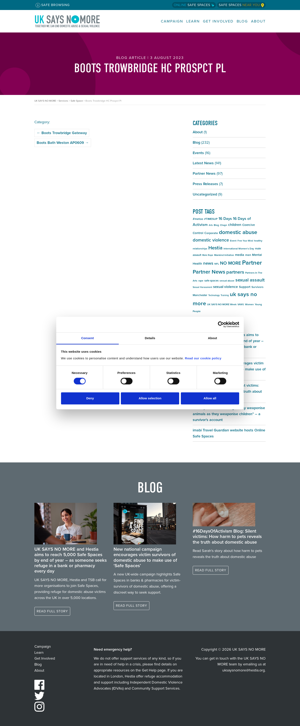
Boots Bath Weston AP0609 (63, 142)
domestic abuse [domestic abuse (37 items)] (238, 232)
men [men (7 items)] (248, 255)
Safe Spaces (194, 4)
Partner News (204, 173)
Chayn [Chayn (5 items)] (223, 225)
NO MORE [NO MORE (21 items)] (230, 263)
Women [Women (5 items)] (249, 304)
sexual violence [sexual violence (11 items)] (225, 286)
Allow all (210, 398)
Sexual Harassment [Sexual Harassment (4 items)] (202, 287)
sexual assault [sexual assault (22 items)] (250, 279)
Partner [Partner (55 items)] (252, 262)
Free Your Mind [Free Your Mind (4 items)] (245, 240)
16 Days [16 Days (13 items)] (225, 218)
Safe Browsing (53, 4)
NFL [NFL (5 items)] (216, 264)
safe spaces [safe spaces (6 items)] (211, 281)
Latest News (203, 163)
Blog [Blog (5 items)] (216, 225)
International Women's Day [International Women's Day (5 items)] (239, 248)
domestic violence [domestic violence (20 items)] (211, 240)
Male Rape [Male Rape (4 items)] (207, 255)
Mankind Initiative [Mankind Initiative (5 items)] (224, 255)
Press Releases (205, 184)
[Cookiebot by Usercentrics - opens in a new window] (221, 324)
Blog (242, 21)
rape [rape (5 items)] (200, 281)
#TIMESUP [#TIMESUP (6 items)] (211, 219)
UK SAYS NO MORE (71, 21)
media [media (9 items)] (239, 254)
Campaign (172, 21)
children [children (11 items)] (234, 224)
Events (198, 153)
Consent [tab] (87, 338)
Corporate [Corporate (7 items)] (211, 233)
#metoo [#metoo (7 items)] (198, 219)
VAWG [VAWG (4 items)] (241, 304)
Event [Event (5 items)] (233, 241)
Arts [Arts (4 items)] (211, 225)
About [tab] (212, 338)
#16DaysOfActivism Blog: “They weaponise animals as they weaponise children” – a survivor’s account (229, 414)
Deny (90, 398)
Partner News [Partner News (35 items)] (209, 272)
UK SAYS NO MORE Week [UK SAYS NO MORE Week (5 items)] (221, 304)
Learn (193, 21)
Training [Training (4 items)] (225, 295)
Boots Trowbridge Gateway (62, 133)
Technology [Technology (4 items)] (214, 295)
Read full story (52, 611)
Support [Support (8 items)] (244, 287)
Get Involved (218, 21)
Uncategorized (205, 194)
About (258, 21)
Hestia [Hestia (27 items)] (215, 248)
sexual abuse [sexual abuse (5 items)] (227, 281)
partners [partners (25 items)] (235, 271)
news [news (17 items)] (208, 263)
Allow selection (150, 398)
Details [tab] (150, 338)
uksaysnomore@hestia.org (243, 670)
